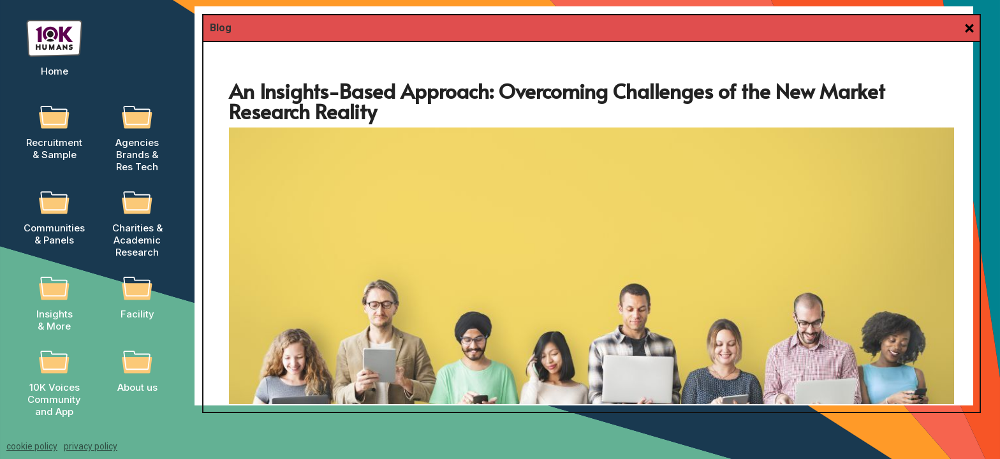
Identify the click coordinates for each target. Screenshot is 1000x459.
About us (137, 387)
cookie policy (31, 446)
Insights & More (54, 320)
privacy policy (90, 446)
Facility (137, 314)
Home (54, 71)
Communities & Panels (54, 234)
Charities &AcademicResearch (137, 240)
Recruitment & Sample (54, 148)
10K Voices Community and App (54, 399)
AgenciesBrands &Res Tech (137, 154)
